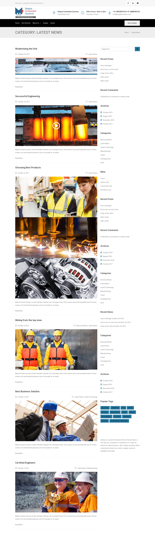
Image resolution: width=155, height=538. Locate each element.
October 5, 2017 (23, 173)
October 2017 (107, 124)
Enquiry (45, 23)
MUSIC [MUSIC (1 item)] (132, 412)
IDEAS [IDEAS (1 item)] (130, 408)
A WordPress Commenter (109, 97)
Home (17, 23)
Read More (19, 87)
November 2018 (108, 120)
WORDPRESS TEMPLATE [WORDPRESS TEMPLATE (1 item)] (119, 421)
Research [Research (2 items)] (126, 416)
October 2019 (107, 112)
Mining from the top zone (28, 320)
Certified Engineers (25, 462)
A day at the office (106, 73)
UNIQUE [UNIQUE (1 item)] (104, 421)
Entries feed (104, 182)
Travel (102, 155)
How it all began (106, 66)
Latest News (92, 54)
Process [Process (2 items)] (117, 416)
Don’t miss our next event (109, 69)
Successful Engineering (27, 96)
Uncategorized (105, 159)
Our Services (26, 23)
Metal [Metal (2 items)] (124, 412)
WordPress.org (105, 190)
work (102, 163)
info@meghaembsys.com (122, 14)
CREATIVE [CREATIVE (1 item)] (115, 408)
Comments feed (106, 186)
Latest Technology (90, 397)
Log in (102, 178)
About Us (36, 23)
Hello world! (104, 77)
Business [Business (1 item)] (105, 408)
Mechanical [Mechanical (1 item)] (115, 412)
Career (52, 23)
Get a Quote (132, 23)
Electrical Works (82, 326)
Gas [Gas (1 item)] (123, 408)
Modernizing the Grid (26, 48)
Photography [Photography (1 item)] (106, 416)
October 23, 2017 (24, 54)
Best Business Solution (27, 391)
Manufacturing (92, 468)
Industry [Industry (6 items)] (105, 412)
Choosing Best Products (28, 167)
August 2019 (107, 116)
